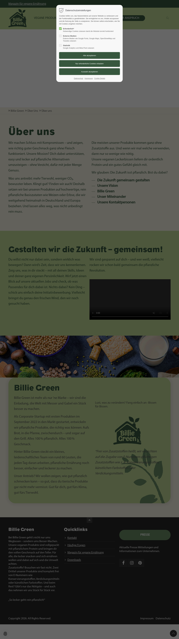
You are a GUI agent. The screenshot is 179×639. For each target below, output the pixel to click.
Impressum (89, 78)
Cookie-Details (99, 78)
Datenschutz (78, 78)
